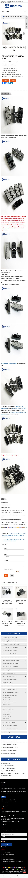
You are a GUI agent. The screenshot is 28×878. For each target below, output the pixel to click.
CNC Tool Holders (7, 699)
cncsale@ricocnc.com (10, 768)
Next (24, 33)
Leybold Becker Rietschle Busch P (11, 692)
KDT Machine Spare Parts (9, 686)
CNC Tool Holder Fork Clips (9, 702)
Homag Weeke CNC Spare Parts (10, 647)
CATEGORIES (5, 11)
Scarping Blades (7, 716)
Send (6, 575)
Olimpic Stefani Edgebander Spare (11, 660)
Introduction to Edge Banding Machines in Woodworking (13, 815)
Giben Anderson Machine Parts (10, 676)
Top (24, 876)
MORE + (3, 796)
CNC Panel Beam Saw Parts (9, 722)
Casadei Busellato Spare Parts (10, 679)
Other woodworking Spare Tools (10, 725)
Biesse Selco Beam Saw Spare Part (11, 644)
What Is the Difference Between (9, 741)
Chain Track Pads (7, 712)
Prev (4, 33)
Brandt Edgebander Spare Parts (10, 650)
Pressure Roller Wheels (8, 709)
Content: (6, 560)
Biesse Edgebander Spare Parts (10, 641)
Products (10, 16)
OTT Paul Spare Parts (8, 682)
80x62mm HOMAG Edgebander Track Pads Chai (7, 623)
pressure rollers (16, 408)
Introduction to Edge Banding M (9, 744)
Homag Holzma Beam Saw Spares (11, 653)
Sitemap (21, 872)
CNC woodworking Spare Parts (10, 695)
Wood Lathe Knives (7, 697)
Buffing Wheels (6, 714)
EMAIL (13, 80)
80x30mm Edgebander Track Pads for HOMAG (7, 602)
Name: (5, 548)
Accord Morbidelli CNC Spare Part (10, 657)
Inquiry (17, 876)
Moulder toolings (6, 732)
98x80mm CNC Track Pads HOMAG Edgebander (21, 623)
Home (5, 16)
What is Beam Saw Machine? (9, 753)
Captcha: (3, 836)
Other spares (6, 718)
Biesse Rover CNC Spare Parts (10, 637)
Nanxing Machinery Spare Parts (10, 689)
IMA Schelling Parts (7, 669)
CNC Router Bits (7, 704)
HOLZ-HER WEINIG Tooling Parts (10, 666)
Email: (5, 554)
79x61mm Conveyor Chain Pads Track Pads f (21, 602)
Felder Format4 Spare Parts (9, 673)
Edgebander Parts (7, 707)
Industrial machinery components (10, 728)
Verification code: (8, 569)
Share (3, 876)
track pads (23, 408)
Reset (12, 575)
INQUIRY (5, 80)
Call (10, 876)
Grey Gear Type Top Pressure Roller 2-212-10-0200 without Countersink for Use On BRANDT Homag (14, 535)
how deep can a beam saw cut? (9, 750)
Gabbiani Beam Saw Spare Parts (10, 663)
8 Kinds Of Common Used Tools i (10, 747)
